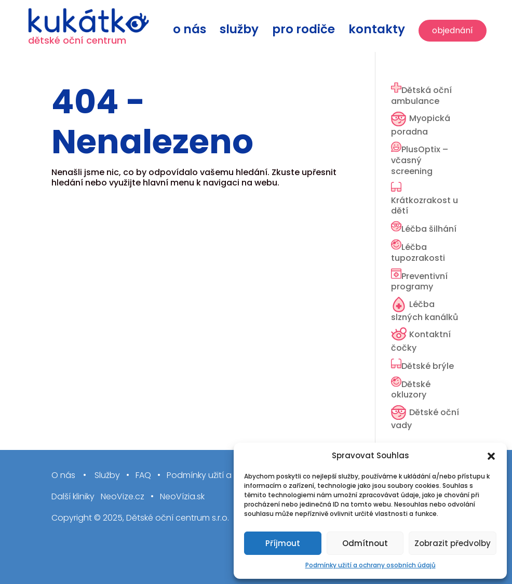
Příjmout (282, 543)
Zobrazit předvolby (452, 543)
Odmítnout (365, 543)
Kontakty (376, 31)
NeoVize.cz (122, 497)
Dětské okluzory (410, 389)
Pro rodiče (303, 31)
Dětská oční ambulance (421, 95)
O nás (189, 31)
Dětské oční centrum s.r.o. (177, 518)
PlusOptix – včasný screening (419, 160)
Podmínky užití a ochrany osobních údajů (370, 565)
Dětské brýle (427, 366)
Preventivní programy (419, 281)
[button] (491, 456)
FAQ (143, 475)
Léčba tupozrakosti (418, 252)
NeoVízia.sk (182, 497)
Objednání (452, 30)
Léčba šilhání (428, 229)
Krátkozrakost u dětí (424, 205)
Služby (239, 31)
